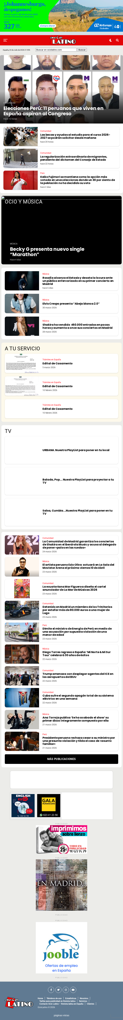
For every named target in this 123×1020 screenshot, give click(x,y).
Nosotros (84, 998)
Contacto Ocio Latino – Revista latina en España (61, 1004)
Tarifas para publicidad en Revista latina (57, 1001)
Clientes (90, 1004)
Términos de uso (54, 998)
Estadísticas (70, 998)
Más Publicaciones (61, 759)
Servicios (83, 1001)
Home (40, 998)
